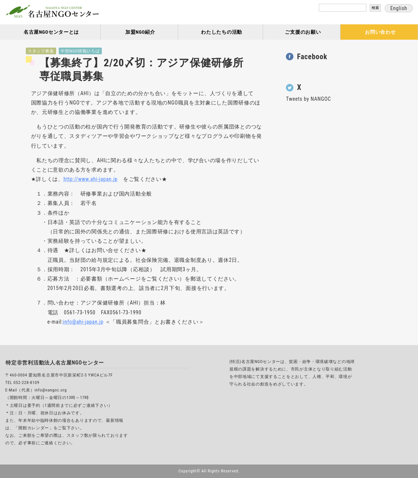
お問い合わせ (380, 32)
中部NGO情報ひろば (80, 51)
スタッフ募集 (41, 51)
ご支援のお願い (303, 32)
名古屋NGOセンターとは (51, 32)
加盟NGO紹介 (140, 32)
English (398, 8)
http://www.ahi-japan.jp (91, 179)
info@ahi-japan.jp (83, 322)
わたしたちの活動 (221, 32)
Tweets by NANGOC (308, 99)
